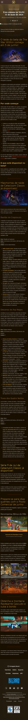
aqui (9, 130)
